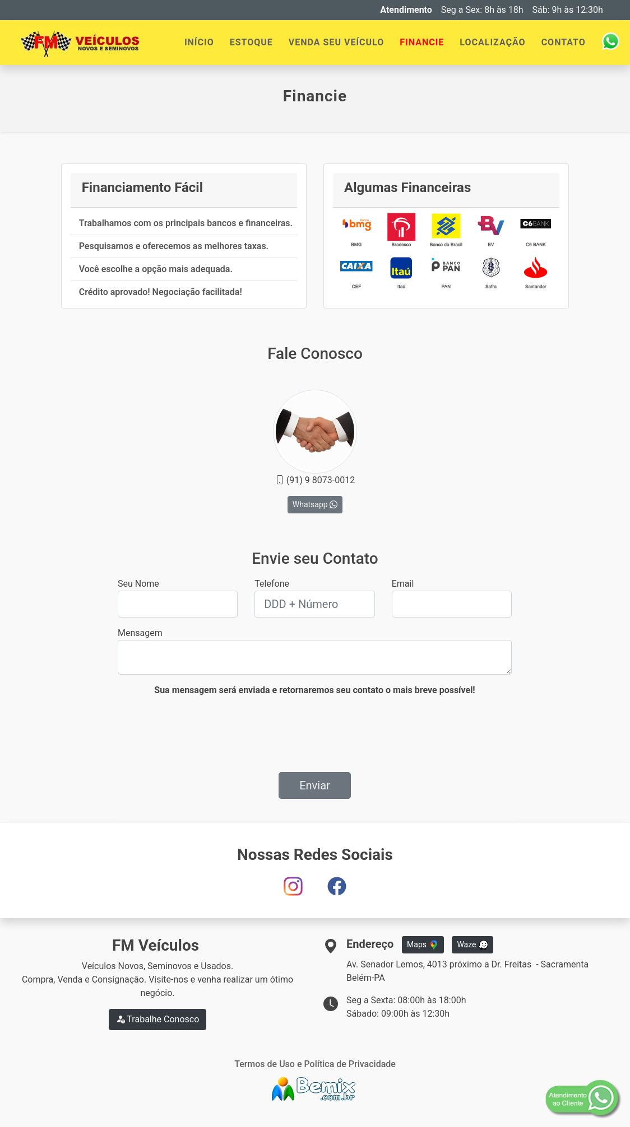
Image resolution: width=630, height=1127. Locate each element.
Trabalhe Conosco (158, 1019)
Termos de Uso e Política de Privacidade (315, 1064)
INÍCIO (199, 42)
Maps (422, 945)
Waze (472, 945)
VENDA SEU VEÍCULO (336, 42)
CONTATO (563, 42)
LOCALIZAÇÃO (492, 42)
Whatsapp (315, 504)
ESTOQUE (251, 42)
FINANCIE (422, 42)
